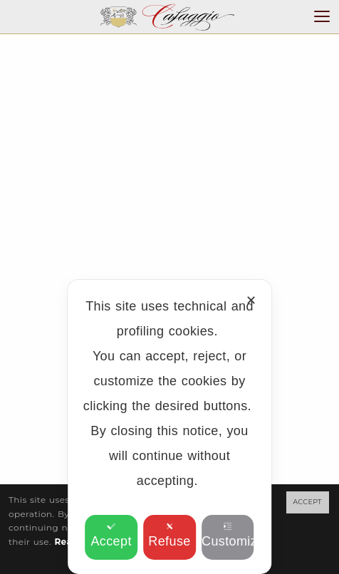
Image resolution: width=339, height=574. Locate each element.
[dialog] (169, 427)
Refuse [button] (169, 535)
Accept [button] (110, 535)
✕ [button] (251, 300)
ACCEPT (307, 502)
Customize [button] (228, 535)
